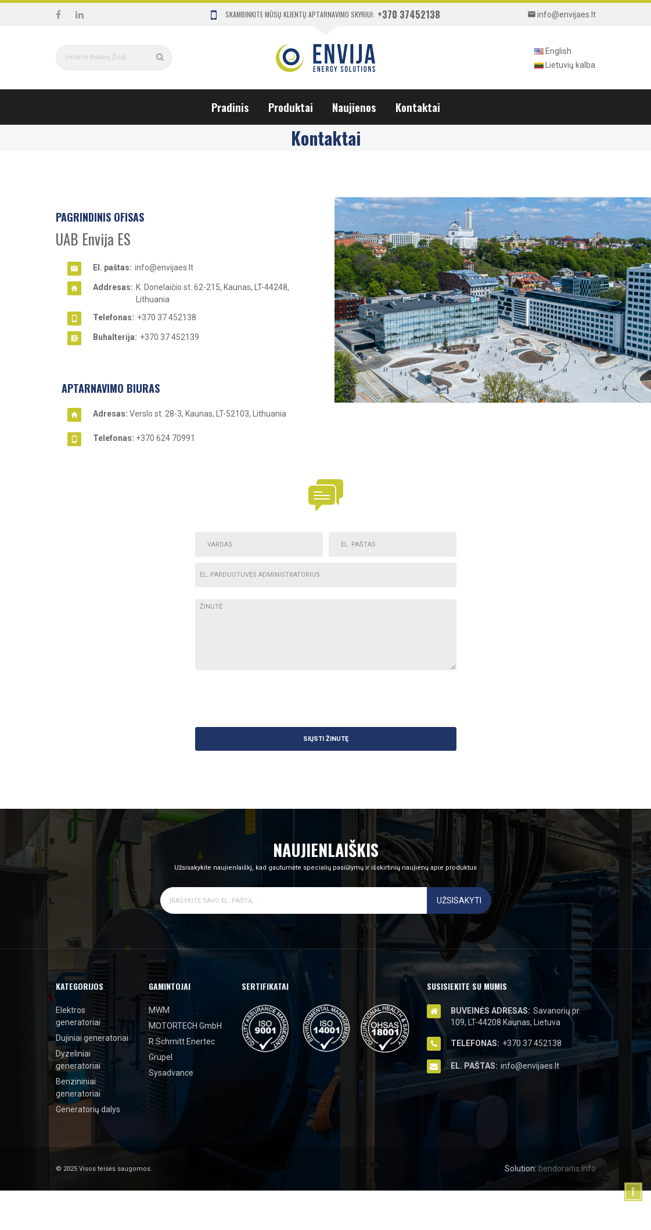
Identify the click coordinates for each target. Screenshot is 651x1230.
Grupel (160, 1057)
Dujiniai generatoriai (92, 1038)
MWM (159, 1010)
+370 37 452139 (169, 337)
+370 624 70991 (165, 438)
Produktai (290, 107)
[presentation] (368, 698)
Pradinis (230, 107)
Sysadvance (171, 1072)
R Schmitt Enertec (182, 1041)
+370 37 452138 (166, 317)
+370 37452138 (408, 14)
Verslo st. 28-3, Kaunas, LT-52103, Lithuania (208, 413)
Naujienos (354, 107)
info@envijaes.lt (164, 267)
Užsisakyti (459, 900)
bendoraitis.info (567, 1168)
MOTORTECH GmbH (185, 1025)
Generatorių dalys (88, 1109)
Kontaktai (417, 107)
